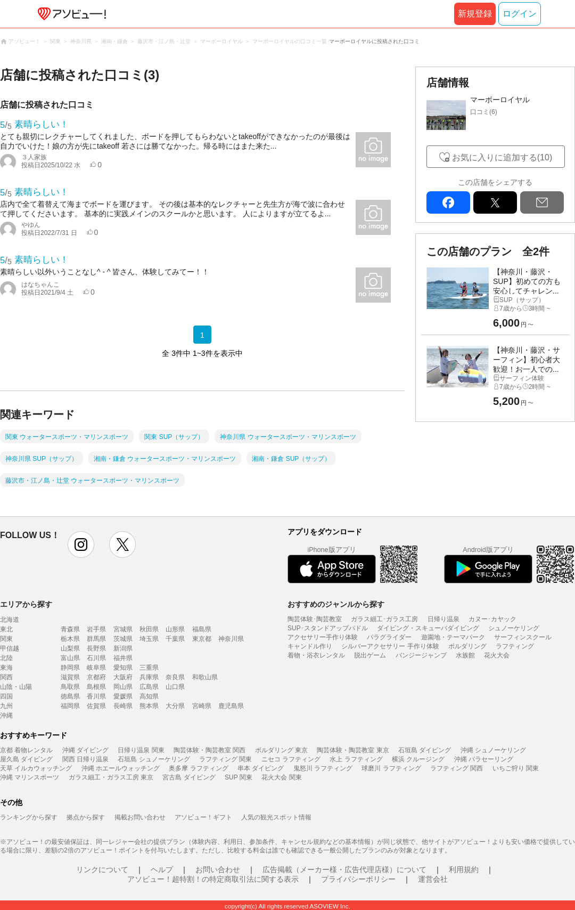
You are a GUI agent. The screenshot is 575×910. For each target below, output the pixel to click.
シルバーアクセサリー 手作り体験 (390, 646)
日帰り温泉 (443, 619)
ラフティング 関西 (456, 768)
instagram (81, 544)
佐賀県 (96, 706)
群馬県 (96, 639)
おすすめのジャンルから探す (336, 604)
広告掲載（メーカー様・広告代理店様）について (344, 869)
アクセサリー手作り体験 (323, 637)
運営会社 (433, 879)
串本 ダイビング (260, 768)
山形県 (175, 629)
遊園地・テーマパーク (453, 637)
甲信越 (9, 648)
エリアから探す (26, 604)
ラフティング (515, 646)
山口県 (175, 686)
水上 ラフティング (356, 759)
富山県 (70, 658)
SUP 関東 (238, 777)
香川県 (96, 696)
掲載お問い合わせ (140, 817)
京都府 (96, 677)
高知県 (149, 696)
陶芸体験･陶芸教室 (315, 619)
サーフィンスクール (523, 637)
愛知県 (123, 667)
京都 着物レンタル (26, 750)
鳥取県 (70, 686)
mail (542, 202)
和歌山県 (205, 677)
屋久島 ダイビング (26, 759)
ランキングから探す (29, 817)
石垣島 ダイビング (424, 750)
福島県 (201, 629)
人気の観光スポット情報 (276, 817)
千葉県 (175, 639)
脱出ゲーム (370, 655)
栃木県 (70, 639)
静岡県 (70, 667)
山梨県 (70, 648)
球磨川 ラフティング (391, 768)
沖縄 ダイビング (85, 750)
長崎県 (123, 706)
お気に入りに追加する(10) (502, 157)
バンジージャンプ (421, 655)
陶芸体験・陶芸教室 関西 (209, 750)
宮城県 (123, 629)
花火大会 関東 (281, 777)
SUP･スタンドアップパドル (328, 628)
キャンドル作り (310, 646)
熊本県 (149, 706)
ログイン (520, 13)
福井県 (123, 658)
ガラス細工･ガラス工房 (384, 619)
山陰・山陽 (16, 686)
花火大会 (497, 655)
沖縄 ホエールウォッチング (120, 768)
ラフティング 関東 (225, 759)
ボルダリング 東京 (281, 750)
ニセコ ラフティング (291, 759)
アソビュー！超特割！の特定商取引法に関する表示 (213, 879)
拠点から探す (86, 817)
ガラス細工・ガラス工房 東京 (111, 777)
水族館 (465, 655)
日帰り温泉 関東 (141, 750)
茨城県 (123, 639)
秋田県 (149, 629)
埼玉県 (149, 639)
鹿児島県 (231, 706)
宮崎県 (201, 706)
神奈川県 (231, 639)
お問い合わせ (217, 869)
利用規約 (464, 869)
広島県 (149, 686)
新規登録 (475, 13)
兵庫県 (149, 677)
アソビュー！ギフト (203, 817)
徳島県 (70, 696)
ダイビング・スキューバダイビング (428, 628)
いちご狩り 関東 (515, 768)
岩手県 (96, 629)
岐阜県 (96, 667)
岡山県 (123, 686)
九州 (6, 706)
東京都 (201, 639)
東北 (6, 629)
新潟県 (123, 648)
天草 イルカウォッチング (36, 768)
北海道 (9, 619)
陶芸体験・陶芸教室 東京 (353, 750)
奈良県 (175, 677)
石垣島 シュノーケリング (154, 759)
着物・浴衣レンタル (316, 655)
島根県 (96, 686)
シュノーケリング (513, 628)
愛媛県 (123, 696)
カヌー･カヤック (492, 619)
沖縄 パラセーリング (483, 759)
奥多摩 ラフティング (198, 768)
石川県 (96, 658)
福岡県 (70, 706)
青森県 (70, 629)
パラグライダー (389, 637)
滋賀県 (70, 677)
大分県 (175, 706)
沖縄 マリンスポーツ (29, 777)
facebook (448, 202)
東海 (6, 667)
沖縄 (6, 715)
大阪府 (123, 677)
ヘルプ (162, 869)
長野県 (96, 648)
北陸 (6, 658)
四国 (6, 696)
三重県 (149, 667)
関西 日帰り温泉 (85, 759)
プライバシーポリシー (358, 879)
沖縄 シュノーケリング (493, 750)
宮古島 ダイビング (188, 777)
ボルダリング (467, 646)
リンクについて (102, 869)
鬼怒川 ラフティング (322, 768)
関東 (6, 639)
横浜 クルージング (418, 759)
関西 (6, 677)
